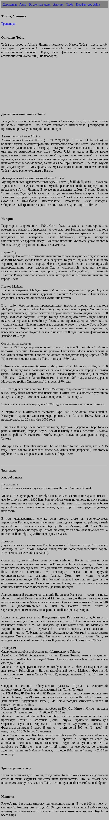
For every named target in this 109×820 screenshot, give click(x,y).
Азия (22, 4)
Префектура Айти (88, 4)
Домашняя (10, 4)
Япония (58, 4)
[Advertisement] (54, 87)
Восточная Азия (39, 4)
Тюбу (69, 4)
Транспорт (8, 23)
